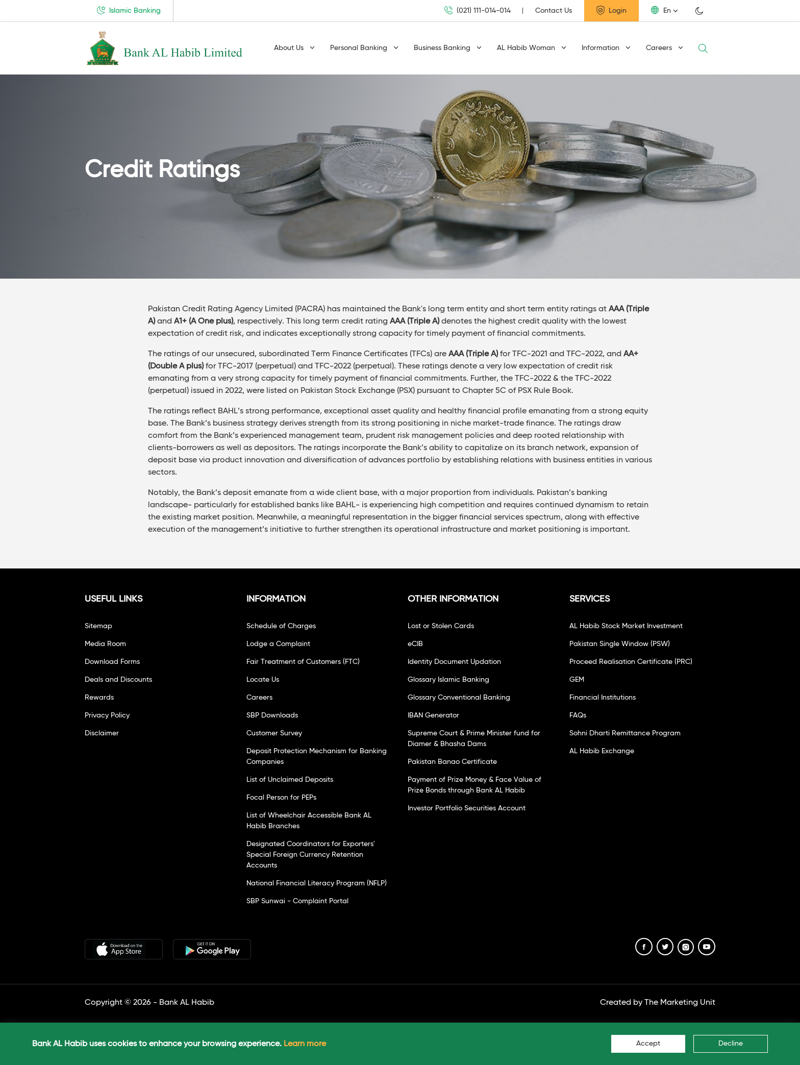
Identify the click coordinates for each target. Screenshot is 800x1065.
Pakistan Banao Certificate (452, 761)
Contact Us (553, 10)
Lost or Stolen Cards (441, 626)
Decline (730, 1043)
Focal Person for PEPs (281, 797)
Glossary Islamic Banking (448, 679)
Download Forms (112, 661)
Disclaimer (102, 733)
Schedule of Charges (281, 626)
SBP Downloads (272, 715)
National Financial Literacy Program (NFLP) (316, 883)
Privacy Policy (107, 715)
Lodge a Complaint (278, 644)
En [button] (661, 10)
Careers (664, 48)
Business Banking (448, 48)
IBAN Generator (433, 715)
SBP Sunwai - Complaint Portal (297, 901)
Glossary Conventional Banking (459, 697)
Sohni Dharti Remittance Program (625, 733)
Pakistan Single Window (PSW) (619, 644)
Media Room (105, 644)
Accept (648, 1043)
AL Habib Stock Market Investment (626, 626)
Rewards (99, 697)
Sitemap (98, 626)
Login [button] (611, 10)
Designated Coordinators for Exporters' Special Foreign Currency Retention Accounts (310, 854)
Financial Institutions (602, 697)
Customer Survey (274, 733)
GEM (576, 679)
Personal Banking (364, 48)
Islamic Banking (129, 10)
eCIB (415, 644)
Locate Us (262, 679)
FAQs (577, 715)
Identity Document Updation (454, 661)
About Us (294, 48)
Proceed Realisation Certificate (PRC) (630, 661)
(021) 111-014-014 (477, 10)
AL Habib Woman (531, 48)
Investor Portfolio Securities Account (467, 808)
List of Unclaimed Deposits (289, 779)
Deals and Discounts (118, 679)
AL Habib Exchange (601, 751)
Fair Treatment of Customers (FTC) (303, 661)
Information (606, 48)
